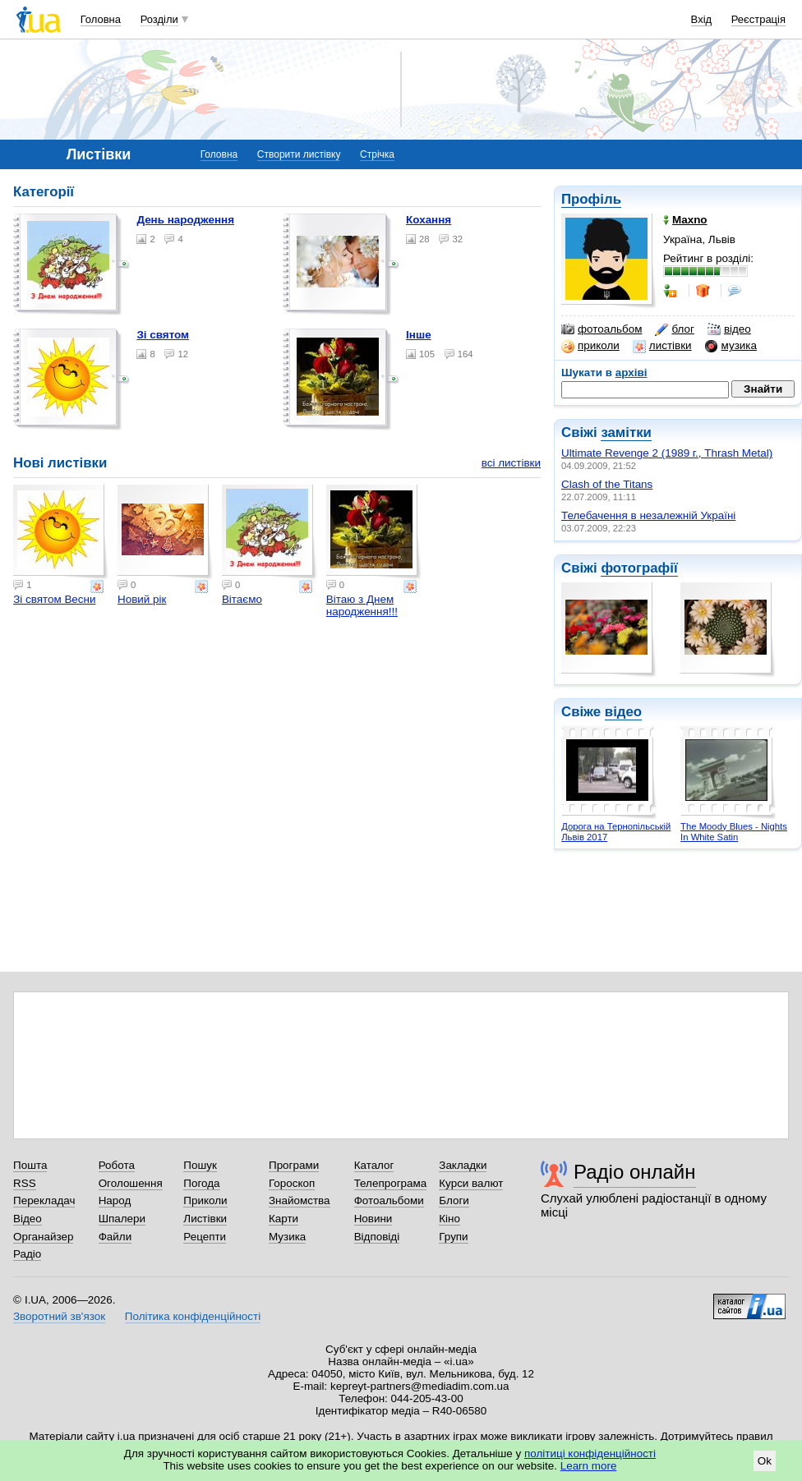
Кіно (449, 1218)
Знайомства (299, 1200)
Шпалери (122, 1218)
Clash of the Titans (606, 484)
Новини (373, 1218)
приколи (590, 345)
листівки (662, 345)
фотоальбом (601, 329)
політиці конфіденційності (590, 1453)
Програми (294, 1165)
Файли (115, 1236)
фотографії (639, 568)
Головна (101, 19)
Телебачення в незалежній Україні (648, 515)
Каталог (374, 1165)
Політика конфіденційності (192, 1316)
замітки (626, 432)
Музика (287, 1236)
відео (729, 329)
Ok (765, 1461)
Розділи (159, 19)
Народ (115, 1200)
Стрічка (377, 154)
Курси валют (471, 1183)
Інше (418, 335)
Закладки (462, 1165)
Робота (117, 1165)
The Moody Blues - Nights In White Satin (733, 831)
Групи (453, 1236)
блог (674, 329)
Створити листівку (299, 154)
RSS (24, 1183)
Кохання (428, 220)
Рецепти (204, 1236)
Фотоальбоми (389, 1200)
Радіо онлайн (635, 1172)
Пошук (200, 1165)
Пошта (30, 1165)
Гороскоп (292, 1183)
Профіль (591, 199)
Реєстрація (758, 19)
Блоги (454, 1200)
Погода (201, 1183)
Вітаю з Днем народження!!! (362, 605)
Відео (27, 1218)
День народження (185, 220)
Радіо (27, 1254)
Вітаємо (242, 599)
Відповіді (377, 1236)
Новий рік (142, 599)
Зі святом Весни (54, 599)
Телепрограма (390, 1183)
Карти (283, 1218)
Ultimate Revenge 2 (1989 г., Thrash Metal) (666, 453)
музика (731, 345)
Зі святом (162, 335)
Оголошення (131, 1183)
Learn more (588, 1466)
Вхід (701, 19)
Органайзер (43, 1236)
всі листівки (511, 463)
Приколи (205, 1200)
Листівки (205, 1218)
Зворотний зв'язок (59, 1316)
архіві (631, 372)
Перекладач (44, 1200)
